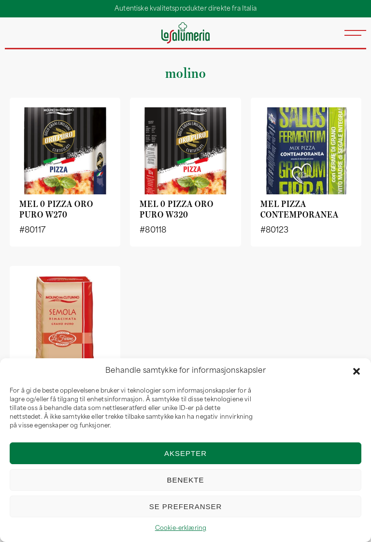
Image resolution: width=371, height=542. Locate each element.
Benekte (185, 480)
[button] (356, 371)
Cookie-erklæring (181, 528)
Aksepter (185, 453)
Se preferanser (185, 506)
